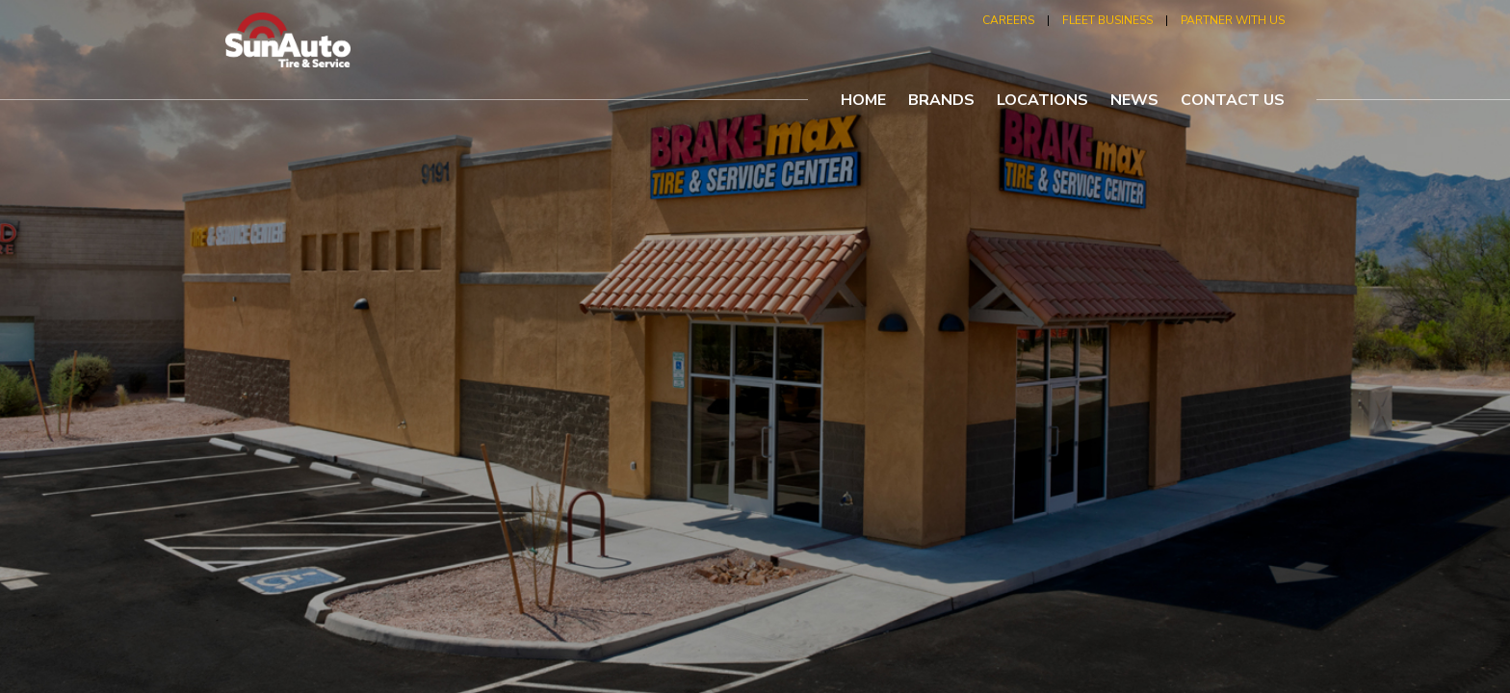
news (1134, 100)
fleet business (1107, 20)
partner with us (1233, 20)
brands (941, 100)
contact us (1233, 100)
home (863, 100)
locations (1042, 100)
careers (1008, 20)
